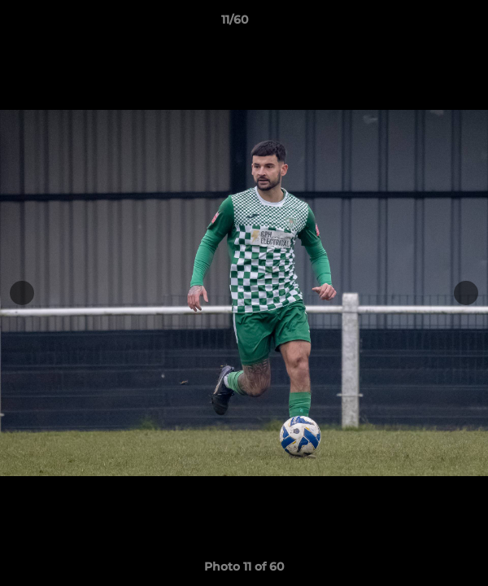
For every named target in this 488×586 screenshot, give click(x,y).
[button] (429, 23)
